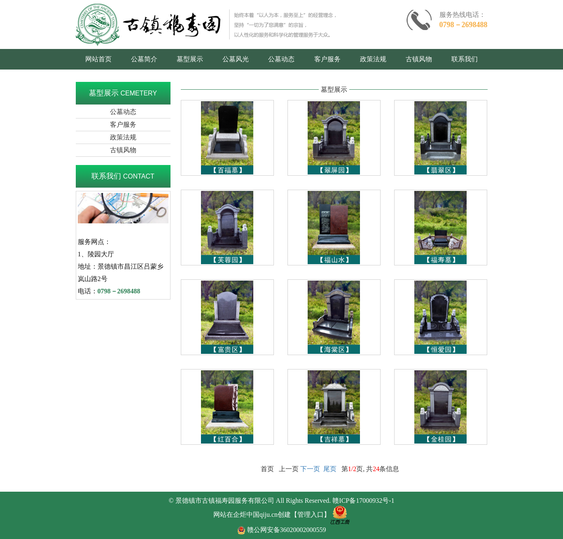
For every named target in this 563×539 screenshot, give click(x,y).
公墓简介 (144, 59)
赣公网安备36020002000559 (286, 529)
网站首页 (98, 59)
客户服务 (327, 59)
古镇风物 (419, 59)
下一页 (310, 468)
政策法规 (373, 59)
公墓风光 (235, 59)
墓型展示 (190, 59)
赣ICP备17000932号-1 (363, 500)
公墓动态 (281, 59)
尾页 (329, 468)
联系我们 (464, 59)
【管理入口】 (310, 514)
